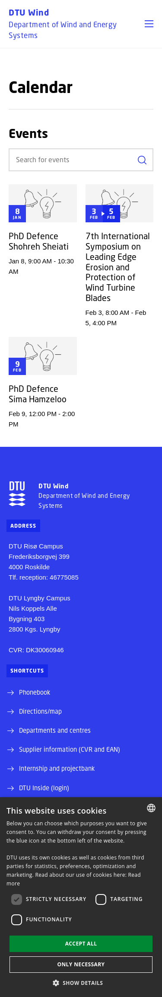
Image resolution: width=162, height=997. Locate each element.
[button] (149, 23)
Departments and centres (55, 730)
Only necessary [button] (81, 964)
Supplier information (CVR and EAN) (69, 749)
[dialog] (81, 897)
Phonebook (34, 692)
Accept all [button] (81, 943)
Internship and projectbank (57, 768)
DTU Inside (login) (44, 788)
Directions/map (40, 711)
